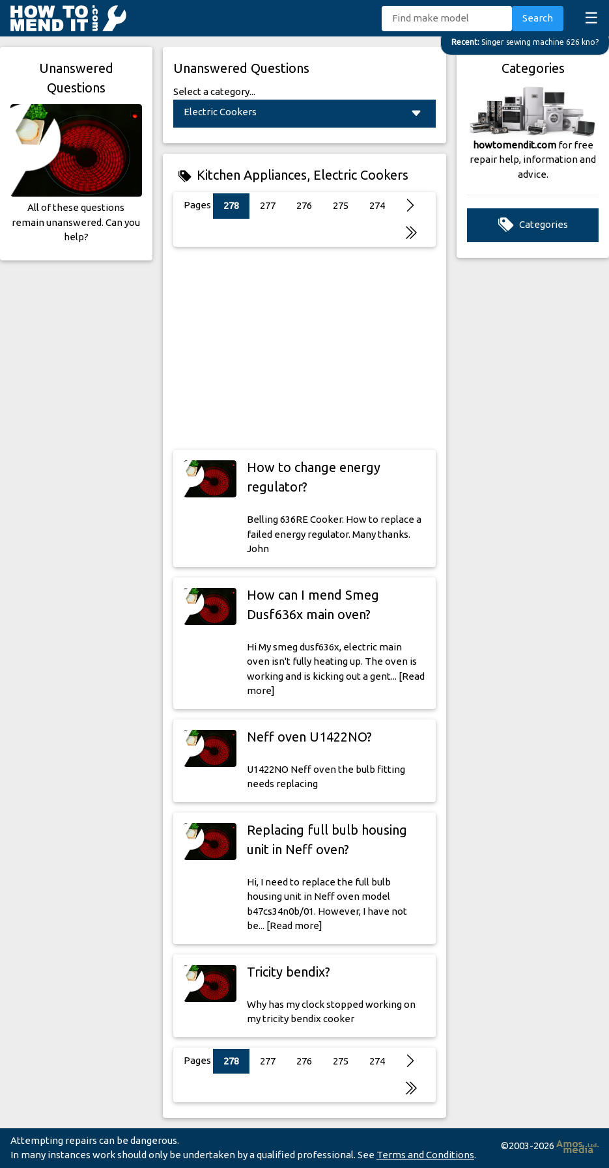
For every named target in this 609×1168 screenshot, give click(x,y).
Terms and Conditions (425, 1154)
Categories (533, 225)
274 (377, 205)
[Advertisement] (304, 348)
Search (537, 17)
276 (304, 205)
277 (268, 205)
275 (340, 205)
